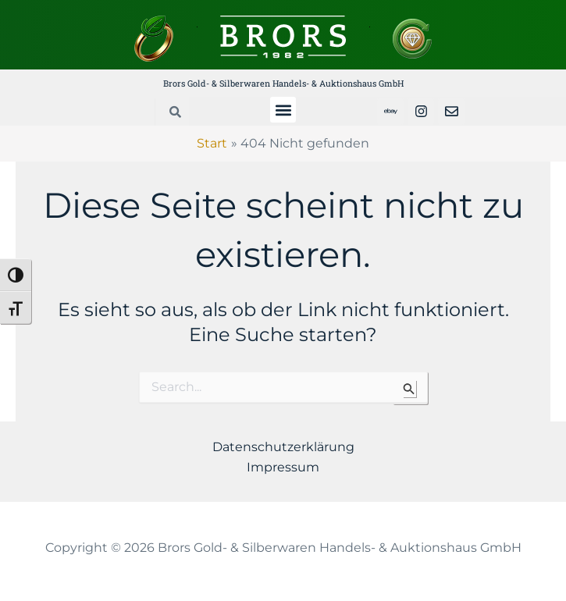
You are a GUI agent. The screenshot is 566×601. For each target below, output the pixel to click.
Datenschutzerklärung (283, 446)
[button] (283, 110)
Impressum (283, 467)
